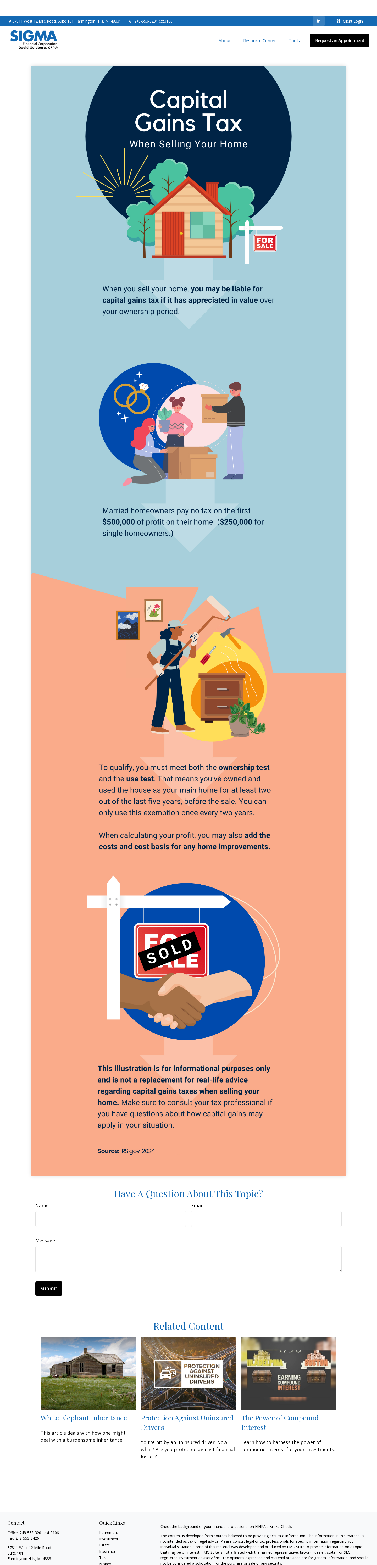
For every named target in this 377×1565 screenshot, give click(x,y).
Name (42, 1189)
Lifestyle (106, 1554)
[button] (224, 24)
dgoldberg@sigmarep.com (30, 1552)
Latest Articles (111, 1560)
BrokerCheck (280, 1510)
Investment (108, 1522)
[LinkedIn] (319, 5)
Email (197, 1189)
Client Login (349, 5)
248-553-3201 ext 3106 (39, 1516)
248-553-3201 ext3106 (150, 5)
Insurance (107, 1535)
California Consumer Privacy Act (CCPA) (333, 1557)
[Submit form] (48, 1273)
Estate (104, 1529)
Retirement (108, 1516)
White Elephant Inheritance (84, 1402)
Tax (102, 1541)
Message (45, 1225)
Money (105, 1548)
